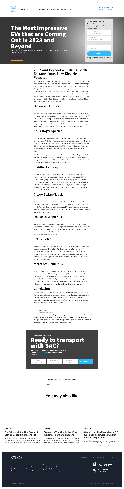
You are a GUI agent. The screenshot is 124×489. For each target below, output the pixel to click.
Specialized (29, 471)
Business (28, 469)
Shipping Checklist (46, 469)
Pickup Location (94, 31)
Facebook (15, 1)
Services (33, 9)
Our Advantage (44, 9)
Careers (100, 2)
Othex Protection (46, 471)
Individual (29, 467)
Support (72, 9)
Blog (97, 2)
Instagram (21, 1)
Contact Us (106, 2)
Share (18, 57)
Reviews (64, 9)
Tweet (13, 57)
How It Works (23, 9)
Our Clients (55, 9)
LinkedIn (32, 1)
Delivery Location (94, 37)
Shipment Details (94, 46)
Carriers (111, 2)
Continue (97, 54)
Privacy (57, 471)
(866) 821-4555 (105, 9)
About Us (14, 467)
